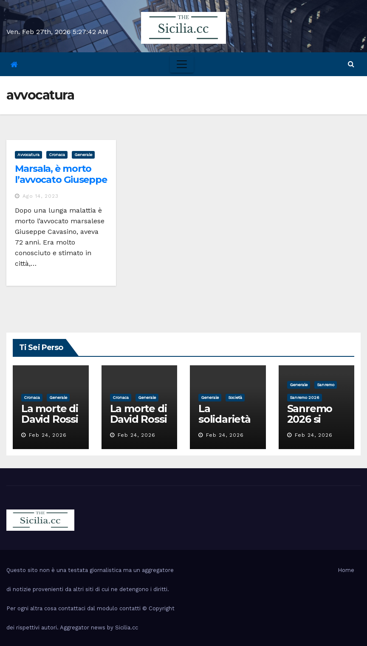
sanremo (325, 384)
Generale (83, 154)
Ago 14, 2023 (41, 196)
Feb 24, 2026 (48, 435)
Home (346, 570)
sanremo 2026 (304, 397)
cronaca (57, 154)
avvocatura (28, 154)
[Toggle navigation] (182, 64)
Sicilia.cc (126, 627)
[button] (351, 64)
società (235, 397)
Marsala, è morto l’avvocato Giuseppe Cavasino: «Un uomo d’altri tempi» (61, 185)
